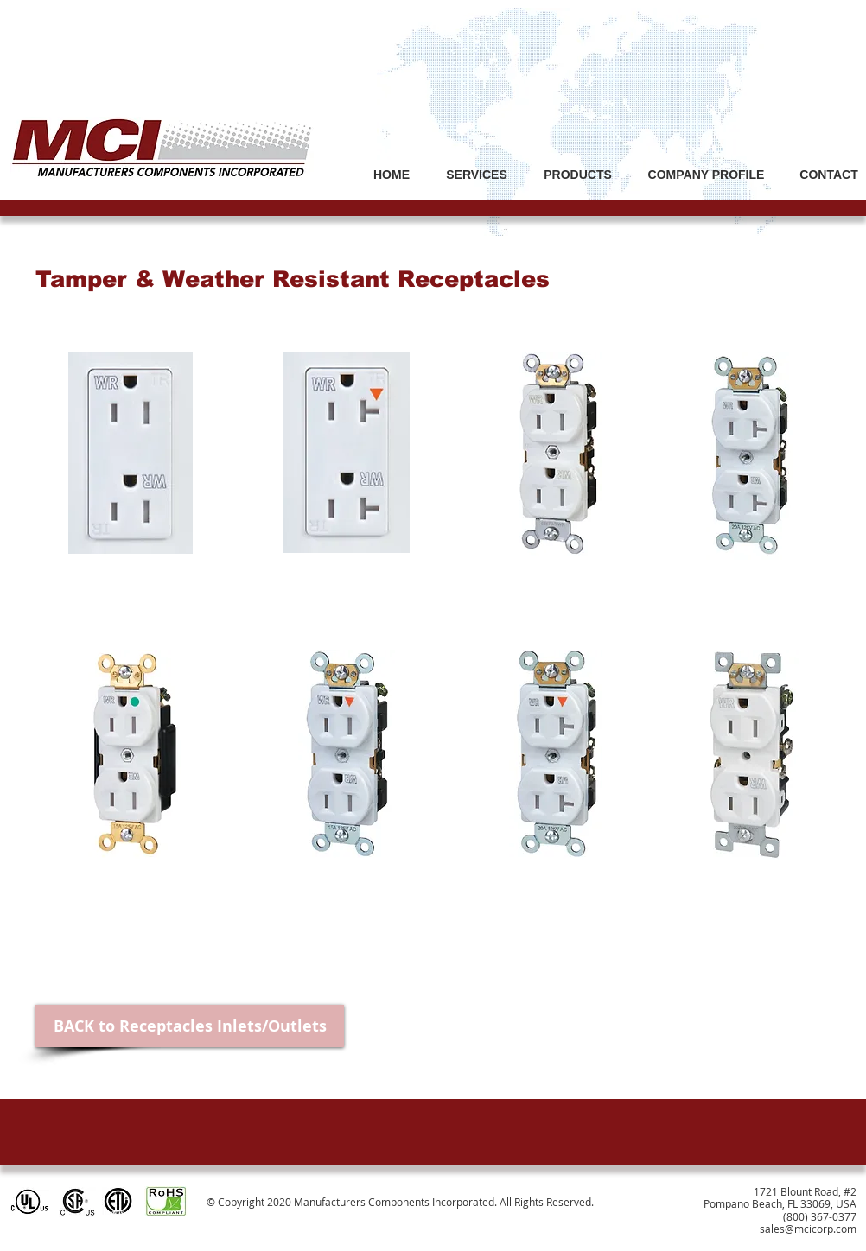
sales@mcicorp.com (808, 1228)
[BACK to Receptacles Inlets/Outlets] (189, 1026)
